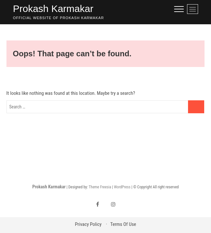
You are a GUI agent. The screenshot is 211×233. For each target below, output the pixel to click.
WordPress (122, 187)
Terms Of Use (123, 224)
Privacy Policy (88, 224)
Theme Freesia (100, 187)
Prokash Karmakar (53, 8)
